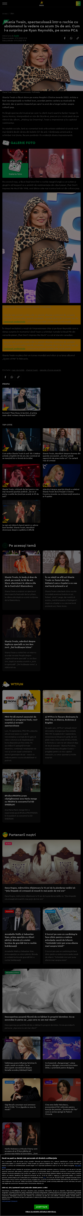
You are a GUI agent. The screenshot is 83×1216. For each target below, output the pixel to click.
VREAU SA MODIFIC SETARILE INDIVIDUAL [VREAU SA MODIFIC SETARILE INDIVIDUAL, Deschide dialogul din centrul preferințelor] (40, 1212)
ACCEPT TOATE (41, 1207)
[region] (41, 1185)
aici (44, 1177)
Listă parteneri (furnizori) (9, 1201)
